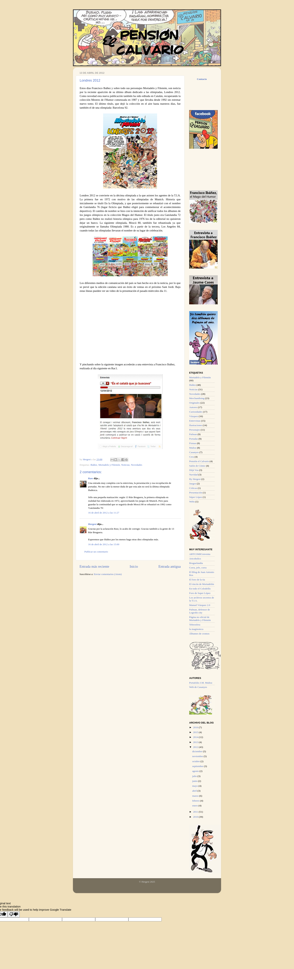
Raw (90, 478)
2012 (196, 747)
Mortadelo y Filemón (109, 464)
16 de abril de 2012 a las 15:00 (103, 544)
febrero (196, 800)
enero (195, 805)
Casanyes (194, 452)
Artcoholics (195, 558)
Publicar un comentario (96, 551)
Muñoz (192, 447)
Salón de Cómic (197, 465)
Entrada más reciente (94, 566)
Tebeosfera (194, 624)
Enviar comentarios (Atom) (108, 574)
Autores (193, 407)
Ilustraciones (195, 425)
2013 (196, 742)
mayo (195, 785)
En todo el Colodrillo (200, 588)
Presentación (195, 492)
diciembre (197, 751)
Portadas (193, 438)
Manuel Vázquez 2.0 (199, 605)
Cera (191, 456)
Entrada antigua (169, 566)
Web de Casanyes (198, 687)
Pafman (193, 434)
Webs (192, 501)
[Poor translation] (14, 914)
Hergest (87, 459)
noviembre (198, 756)
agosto (196, 771)
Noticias (125, 464)
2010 (196, 816)
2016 (196, 727)
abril (194, 790)
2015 (196, 732)
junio (195, 781)
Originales (194, 402)
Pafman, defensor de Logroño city (199, 611)
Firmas (192, 443)
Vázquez (193, 416)
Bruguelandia (196, 563)
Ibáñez (93, 464)
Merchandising (196, 398)
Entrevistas (194, 420)
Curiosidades (195, 411)
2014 (196, 737)
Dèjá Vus (194, 470)
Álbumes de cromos (199, 633)
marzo (195, 795)
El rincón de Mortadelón (201, 584)
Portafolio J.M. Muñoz (200, 682)
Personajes (194, 429)
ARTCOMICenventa (199, 554)
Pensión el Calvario (199, 461)
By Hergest (195, 479)
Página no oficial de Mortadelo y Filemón (200, 618)
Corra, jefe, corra (197, 567)
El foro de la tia (197, 579)
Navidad (193, 474)
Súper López (195, 497)
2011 (196, 811)
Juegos (192, 483)
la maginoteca (196, 629)
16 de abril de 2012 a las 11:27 (103, 512)
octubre (196, 761)
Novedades (136, 464)
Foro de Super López (200, 593)
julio (194, 776)
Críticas (193, 488)
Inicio (134, 566)
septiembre (198, 766)
